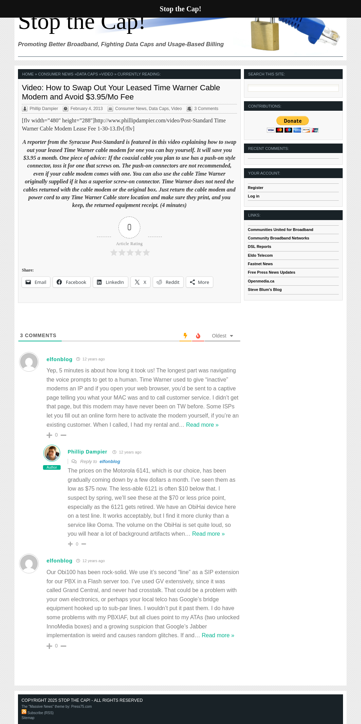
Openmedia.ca (261, 281)
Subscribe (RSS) (38, 713)
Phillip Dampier (87, 452)
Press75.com (81, 706)
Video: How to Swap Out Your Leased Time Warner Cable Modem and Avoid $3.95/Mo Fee (121, 92)
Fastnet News (260, 264)
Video (107, 74)
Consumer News (55, 74)
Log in (253, 196)
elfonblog (60, 359)
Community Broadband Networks (278, 238)
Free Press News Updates (271, 272)
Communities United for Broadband (280, 229)
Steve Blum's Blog (265, 289)
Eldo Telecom (260, 255)
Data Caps (87, 74)
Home (28, 74)
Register (255, 187)
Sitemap (28, 718)
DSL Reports (259, 246)
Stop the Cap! (82, 21)
